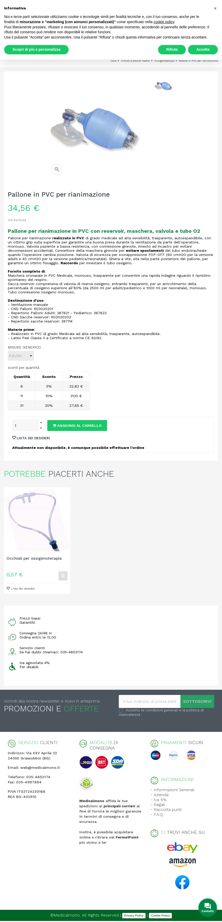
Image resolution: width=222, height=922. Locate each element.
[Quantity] (25, 425)
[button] (215, 8)
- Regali (158, 805)
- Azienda (159, 795)
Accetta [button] (203, 49)
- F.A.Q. (157, 815)
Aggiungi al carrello (77, 425)
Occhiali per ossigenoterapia (34, 558)
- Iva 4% (159, 800)
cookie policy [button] (164, 22)
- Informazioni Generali (172, 790)
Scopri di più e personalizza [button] (36, 49)
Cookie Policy (160, 916)
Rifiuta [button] (172, 49)
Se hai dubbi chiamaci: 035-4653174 (51, 653)
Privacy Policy (134, 916)
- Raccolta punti (166, 810)
